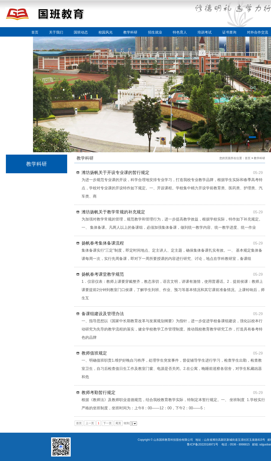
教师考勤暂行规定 (98, 392)
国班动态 (81, 32)
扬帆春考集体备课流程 (103, 243)
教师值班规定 (94, 353)
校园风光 (106, 32)
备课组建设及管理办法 (103, 313)
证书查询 (229, 32)
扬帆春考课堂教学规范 (103, 274)
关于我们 (56, 32)
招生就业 (155, 32)
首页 (34, 32)
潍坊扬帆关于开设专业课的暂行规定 (115, 172)
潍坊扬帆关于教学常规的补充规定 (113, 212)
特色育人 (180, 32)
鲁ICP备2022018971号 (202, 444)
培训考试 (204, 32)
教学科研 (130, 32)
